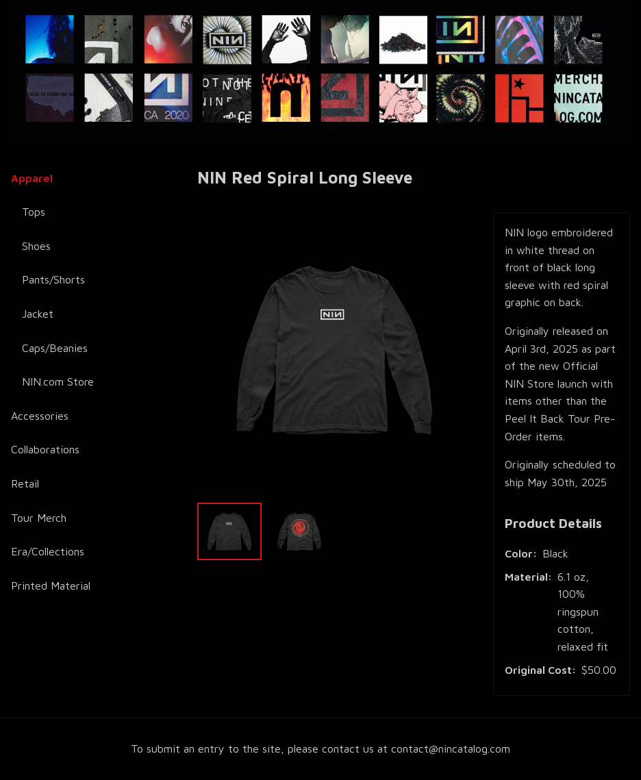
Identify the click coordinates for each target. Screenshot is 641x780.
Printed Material (50, 585)
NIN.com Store (58, 381)
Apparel (32, 178)
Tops (33, 211)
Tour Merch (38, 518)
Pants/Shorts (53, 279)
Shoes (36, 246)
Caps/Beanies (55, 348)
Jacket (37, 313)
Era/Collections (47, 551)
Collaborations (45, 449)
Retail (25, 483)
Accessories (39, 416)
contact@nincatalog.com (450, 748)
